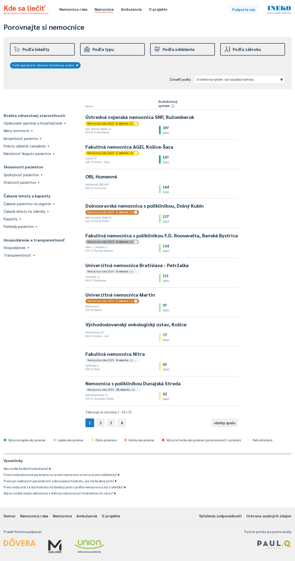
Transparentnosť (19, 255)
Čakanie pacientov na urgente (29, 203)
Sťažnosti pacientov (21, 182)
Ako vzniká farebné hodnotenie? (27, 468)
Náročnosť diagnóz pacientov (29, 153)
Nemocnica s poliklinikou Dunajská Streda (133, 383)
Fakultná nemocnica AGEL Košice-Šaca (129, 147)
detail (166, 132)
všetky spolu (224, 422)
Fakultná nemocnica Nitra (115, 354)
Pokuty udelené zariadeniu (26, 146)
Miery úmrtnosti (18, 130)
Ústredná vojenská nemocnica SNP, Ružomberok (139, 117)
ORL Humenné (101, 176)
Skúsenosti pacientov (23, 166)
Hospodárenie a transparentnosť (34, 239)
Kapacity (12, 218)
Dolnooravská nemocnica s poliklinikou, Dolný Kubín (144, 206)
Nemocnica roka (73, 9)
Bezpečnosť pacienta (22, 138)
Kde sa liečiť (26, 9)
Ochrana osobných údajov (268, 515)
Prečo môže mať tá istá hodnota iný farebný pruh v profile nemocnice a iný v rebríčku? (65, 487)
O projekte (158, 9)
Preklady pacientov (20, 226)
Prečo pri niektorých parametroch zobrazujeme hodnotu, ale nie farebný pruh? (60, 481)
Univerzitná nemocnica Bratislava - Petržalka (137, 265)
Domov (10, 515)
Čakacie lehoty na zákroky (26, 211)
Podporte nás (243, 9)
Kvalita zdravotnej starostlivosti (34, 115)
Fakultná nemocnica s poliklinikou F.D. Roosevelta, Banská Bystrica (161, 235)
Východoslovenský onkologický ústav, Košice (135, 324)
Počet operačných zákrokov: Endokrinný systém (45, 65)
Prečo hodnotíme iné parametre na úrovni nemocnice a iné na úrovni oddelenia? (62, 475)
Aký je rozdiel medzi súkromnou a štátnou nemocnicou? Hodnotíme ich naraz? (60, 493)
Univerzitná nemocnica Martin (120, 294)
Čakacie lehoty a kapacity (27, 195)
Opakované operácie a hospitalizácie (35, 123)
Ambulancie (131, 9)
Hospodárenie (16, 247)
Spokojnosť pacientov (23, 174)
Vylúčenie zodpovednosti (220, 515)
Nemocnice (104, 9)
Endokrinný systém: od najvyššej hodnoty (240, 79)
